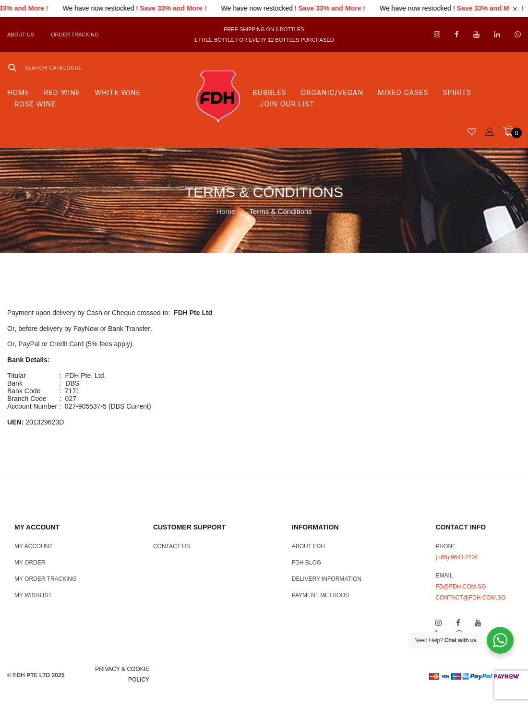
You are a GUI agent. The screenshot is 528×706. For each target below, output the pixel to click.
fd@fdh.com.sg (460, 586)
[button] (512, 130)
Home (225, 211)
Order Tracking (74, 34)
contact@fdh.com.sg (470, 597)
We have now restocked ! (116, 8)
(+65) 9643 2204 (456, 557)
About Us (20, 34)
